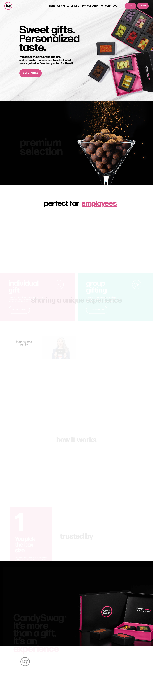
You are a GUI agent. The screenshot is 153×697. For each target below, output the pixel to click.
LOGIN (130, 5)
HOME (52, 6)
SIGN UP (143, 5)
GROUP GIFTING (78, 6)
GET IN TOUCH (111, 6)
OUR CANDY (92, 6)
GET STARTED (62, 6)
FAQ (102, 6)
